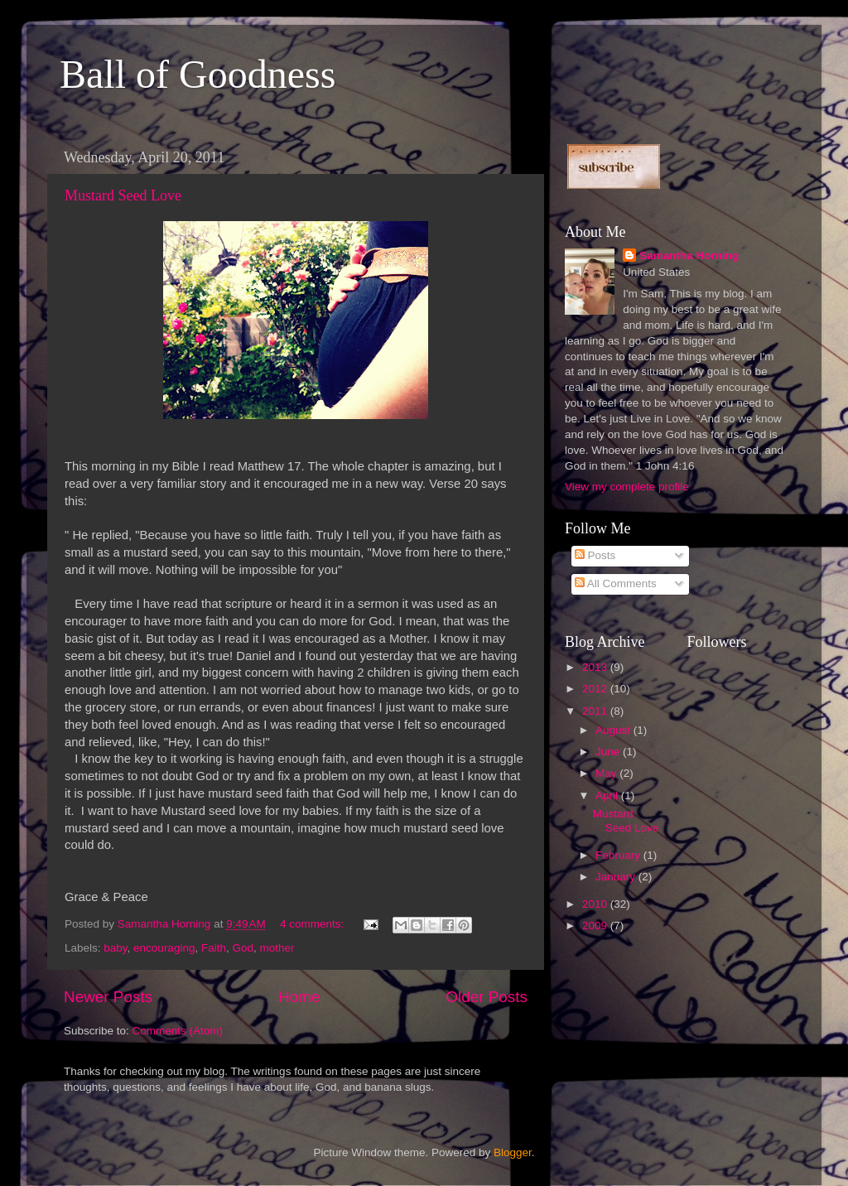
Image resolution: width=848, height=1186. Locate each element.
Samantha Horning (689, 255)
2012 (596, 688)
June (609, 751)
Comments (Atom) (178, 1030)
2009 (596, 925)
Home (299, 996)
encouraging (164, 948)
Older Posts (487, 996)
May (607, 773)
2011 (596, 711)
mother (277, 948)
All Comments (616, 583)
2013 (596, 667)
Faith (213, 948)
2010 (596, 904)
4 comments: (313, 924)
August (614, 730)
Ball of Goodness (197, 74)
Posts (595, 555)
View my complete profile (627, 486)
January (616, 876)
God (242, 948)
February (619, 855)
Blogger (513, 1152)
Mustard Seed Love (123, 195)
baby (115, 948)
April (608, 795)
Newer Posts (108, 996)
